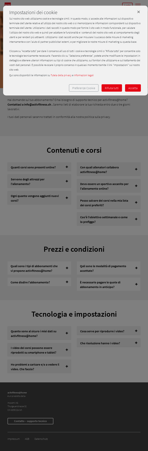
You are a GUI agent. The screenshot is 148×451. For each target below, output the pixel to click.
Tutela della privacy (61, 75)
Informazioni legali (84, 75)
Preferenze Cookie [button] (83, 88)
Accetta (133, 88)
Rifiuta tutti (112, 88)
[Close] (138, 12)
